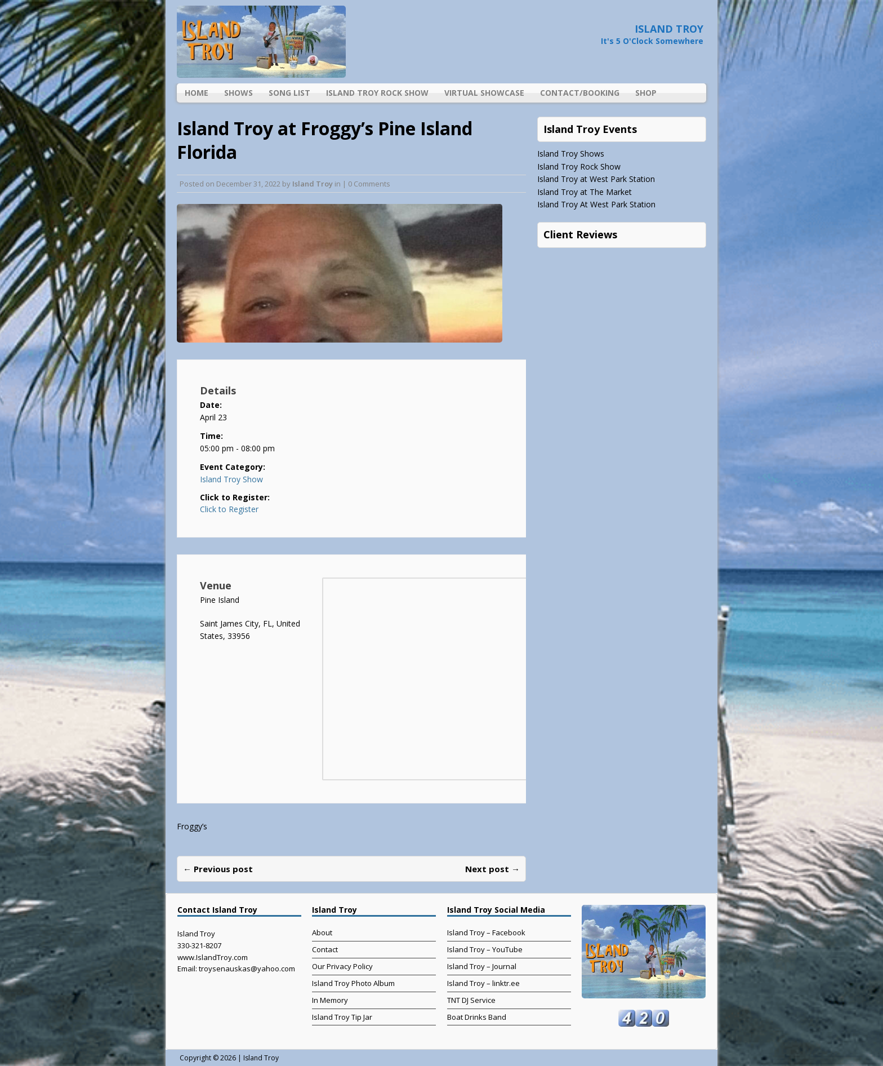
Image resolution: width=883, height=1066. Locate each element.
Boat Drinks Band (476, 1017)
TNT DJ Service (471, 1000)
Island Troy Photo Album (353, 983)
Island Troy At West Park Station (596, 204)
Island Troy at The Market (584, 191)
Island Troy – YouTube (485, 949)
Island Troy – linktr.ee (483, 983)
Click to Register (229, 509)
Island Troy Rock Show (377, 92)
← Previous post (218, 868)
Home (196, 92)
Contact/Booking (579, 92)
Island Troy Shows (570, 153)
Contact (325, 949)
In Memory (330, 1000)
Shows (238, 92)
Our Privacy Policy (342, 966)
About (322, 932)
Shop (646, 92)
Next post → (492, 868)
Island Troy (312, 184)
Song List (289, 92)
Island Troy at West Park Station (596, 179)
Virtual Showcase (484, 92)
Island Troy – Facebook (486, 932)
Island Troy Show (231, 479)
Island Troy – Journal (481, 966)
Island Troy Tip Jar (342, 1017)
